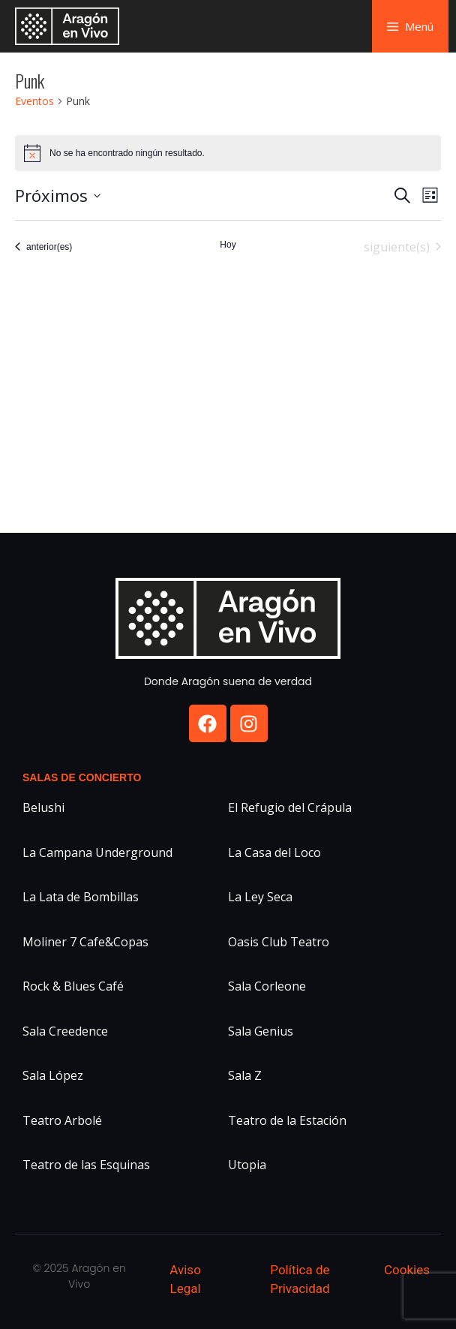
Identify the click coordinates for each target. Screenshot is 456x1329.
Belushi (43, 807)
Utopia (247, 1164)
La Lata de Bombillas (80, 897)
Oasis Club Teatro (278, 942)
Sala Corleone (267, 986)
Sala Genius (260, 1031)
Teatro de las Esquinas (86, 1164)
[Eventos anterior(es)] (43, 247)
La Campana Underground (97, 852)
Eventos (34, 101)
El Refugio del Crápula (290, 807)
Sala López (52, 1075)
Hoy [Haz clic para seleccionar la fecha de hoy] (228, 244)
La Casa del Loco (274, 852)
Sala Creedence (65, 1031)
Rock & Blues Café (73, 986)
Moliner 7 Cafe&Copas (85, 942)
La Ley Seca (260, 897)
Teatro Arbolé (62, 1120)
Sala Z (245, 1075)
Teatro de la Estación (287, 1120)
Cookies (407, 1269)
